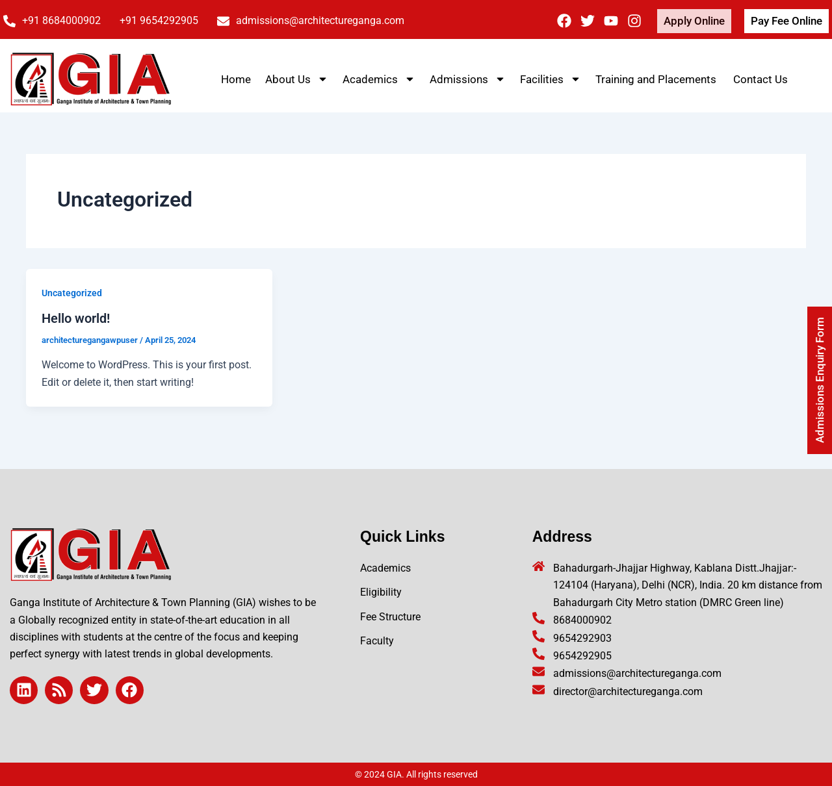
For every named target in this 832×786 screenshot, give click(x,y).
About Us (296, 79)
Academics (379, 79)
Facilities (550, 79)
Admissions (468, 79)
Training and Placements (657, 79)
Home (236, 79)
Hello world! (76, 318)
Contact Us (760, 79)
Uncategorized (72, 293)
